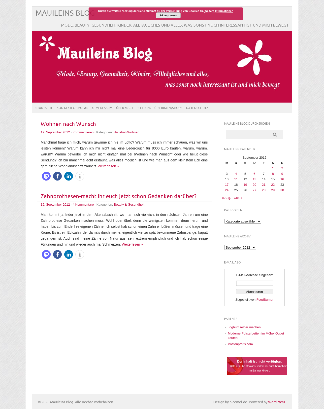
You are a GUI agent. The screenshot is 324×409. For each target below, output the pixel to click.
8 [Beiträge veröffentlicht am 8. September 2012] (273, 174)
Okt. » (238, 198)
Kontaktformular (72, 108)
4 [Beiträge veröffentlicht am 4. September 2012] (236, 174)
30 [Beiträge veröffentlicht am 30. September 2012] (282, 190)
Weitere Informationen (218, 10)
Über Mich (124, 108)
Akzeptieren (168, 15)
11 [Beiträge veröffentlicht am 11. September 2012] (236, 179)
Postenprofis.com (240, 344)
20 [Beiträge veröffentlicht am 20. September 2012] (254, 184)
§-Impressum (102, 108)
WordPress (276, 402)
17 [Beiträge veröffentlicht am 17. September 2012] (226, 184)
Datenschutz (197, 108)
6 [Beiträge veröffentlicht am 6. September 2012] (254, 174)
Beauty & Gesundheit (129, 204)
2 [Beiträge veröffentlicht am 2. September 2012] (282, 168)
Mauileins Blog (65, 13)
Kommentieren (83, 132)
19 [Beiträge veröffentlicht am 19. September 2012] (245, 184)
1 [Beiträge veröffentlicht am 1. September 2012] (273, 168)
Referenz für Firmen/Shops (159, 108)
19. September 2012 (55, 132)
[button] (46, 176)
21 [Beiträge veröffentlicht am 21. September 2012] (263, 184)
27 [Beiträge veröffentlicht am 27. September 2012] (254, 190)
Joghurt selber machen (244, 327)
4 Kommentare (83, 204)
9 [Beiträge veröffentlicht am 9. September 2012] (282, 174)
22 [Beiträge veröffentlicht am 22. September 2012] (273, 184)
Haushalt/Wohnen (126, 132)
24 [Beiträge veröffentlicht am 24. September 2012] (226, 190)
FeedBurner (265, 299)
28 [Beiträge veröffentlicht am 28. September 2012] (263, 190)
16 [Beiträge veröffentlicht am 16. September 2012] (282, 179)
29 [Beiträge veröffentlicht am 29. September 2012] (273, 190)
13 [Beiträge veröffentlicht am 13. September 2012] (254, 179)
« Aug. (226, 198)
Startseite (44, 108)
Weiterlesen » (108, 166)
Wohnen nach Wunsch (68, 124)
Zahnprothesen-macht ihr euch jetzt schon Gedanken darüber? (118, 196)
